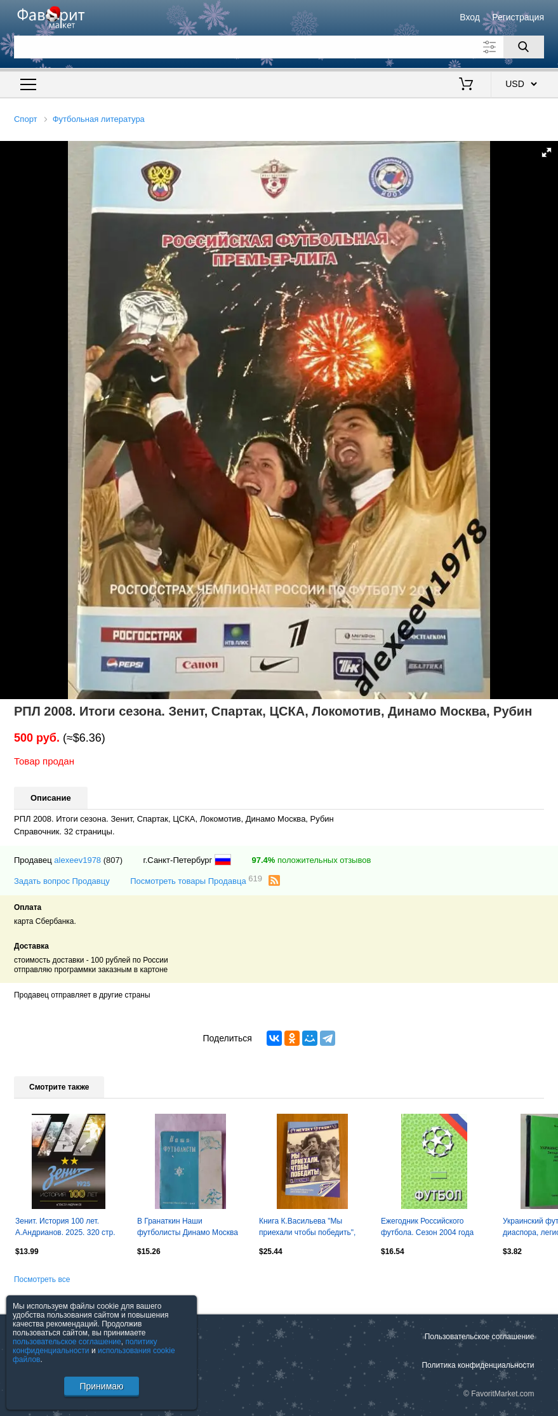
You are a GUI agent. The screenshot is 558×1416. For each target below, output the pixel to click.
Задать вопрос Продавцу (62, 881)
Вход (470, 17)
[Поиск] (523, 47)
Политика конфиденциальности (478, 1365)
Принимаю (101, 1386)
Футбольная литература (99, 119)
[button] (546, 152)
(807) (113, 860)
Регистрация (518, 17)
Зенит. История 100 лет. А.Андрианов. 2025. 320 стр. (65, 1227)
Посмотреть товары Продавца (196, 880)
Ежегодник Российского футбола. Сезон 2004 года (427, 1227)
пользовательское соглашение (67, 1341)
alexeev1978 (77, 860)
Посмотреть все (42, 1279)
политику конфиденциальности (85, 1346)
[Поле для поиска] (279, 47)
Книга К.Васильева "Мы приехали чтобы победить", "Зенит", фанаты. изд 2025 (307, 1228)
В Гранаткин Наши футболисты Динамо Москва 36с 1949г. (187, 1228)
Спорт (25, 119)
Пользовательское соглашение (480, 1336)
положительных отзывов (311, 860)
